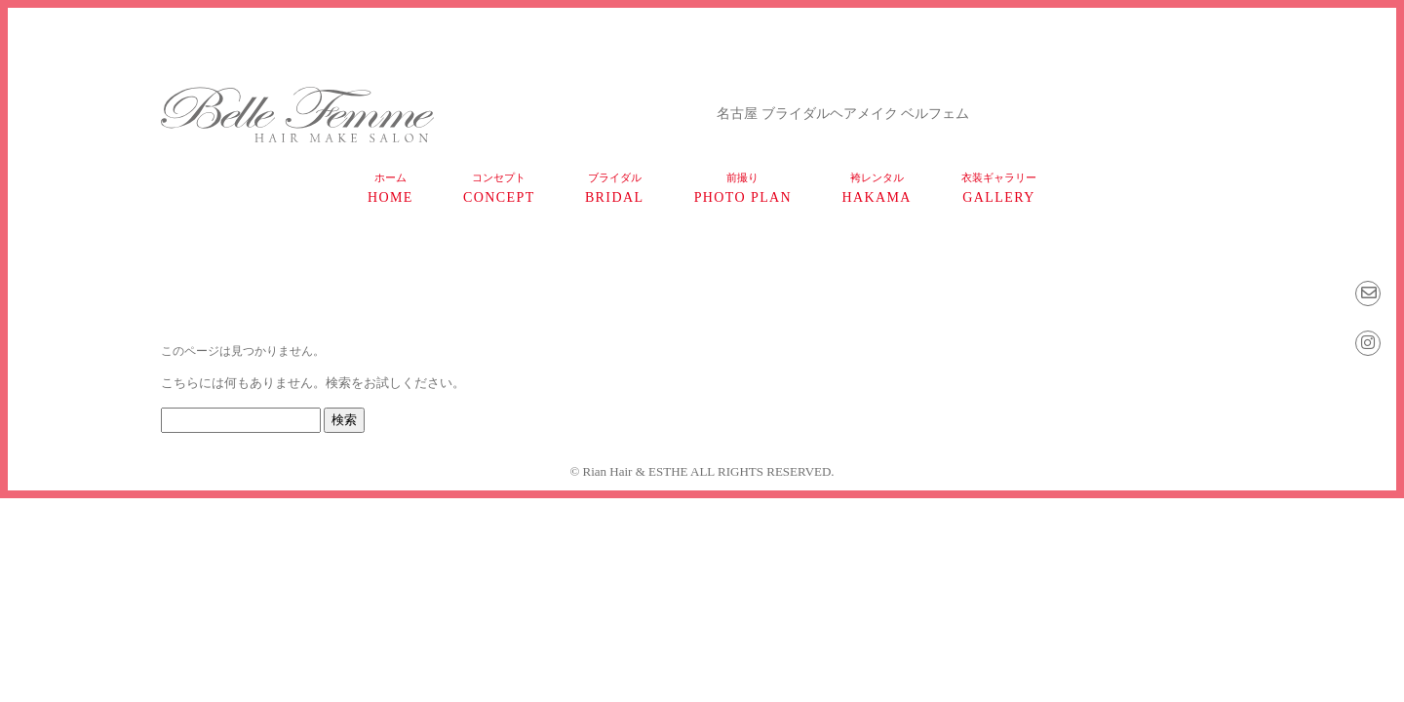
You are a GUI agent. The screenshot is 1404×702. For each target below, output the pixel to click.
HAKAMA (876, 188)
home (390, 188)
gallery (998, 188)
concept (499, 188)
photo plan (743, 188)
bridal (614, 188)
